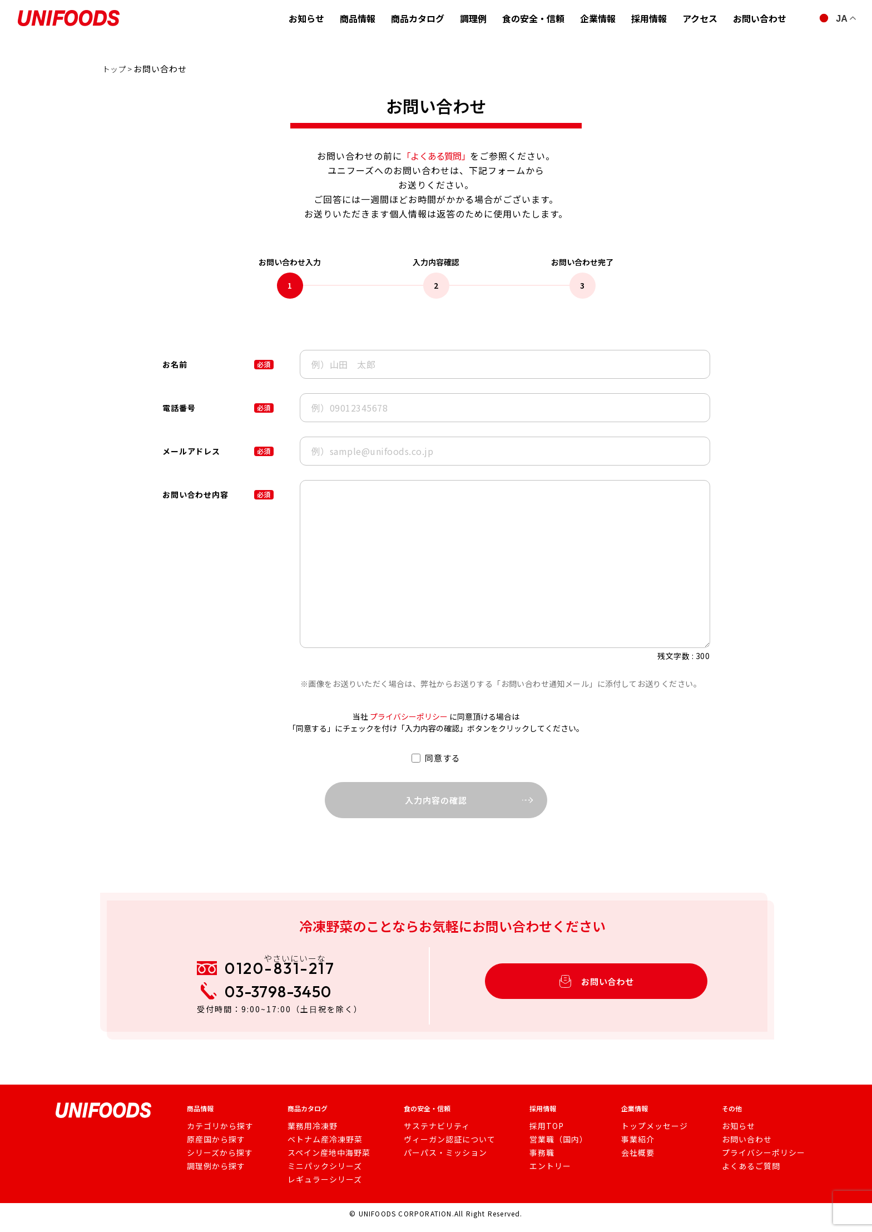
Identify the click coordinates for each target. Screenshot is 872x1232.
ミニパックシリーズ (321, 1175)
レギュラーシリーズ (321, 1189)
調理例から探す (212, 1175)
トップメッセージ (650, 1135)
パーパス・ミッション (440, 1162)
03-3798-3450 (288, 1003)
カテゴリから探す (216, 1135)
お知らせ (306, 18)
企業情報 (598, 18)
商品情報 (357, 18)
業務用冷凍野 (310, 1135)
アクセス (699, 18)
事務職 (538, 1162)
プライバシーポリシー (409, 716)
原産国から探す (212, 1148)
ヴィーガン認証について (443, 1148)
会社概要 (635, 1162)
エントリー (545, 1175)
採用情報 (649, 18)
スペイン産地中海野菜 (324, 1162)
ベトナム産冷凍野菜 (321, 1148)
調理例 (473, 18)
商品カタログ (417, 18)
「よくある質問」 (436, 155)
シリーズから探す (215, 1162)
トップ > (120, 69)
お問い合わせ (759, 18)
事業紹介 (635, 1148)
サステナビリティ (432, 1135)
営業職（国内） (552, 1148)
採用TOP (542, 1135)
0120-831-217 (290, 974)
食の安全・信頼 (533, 18)
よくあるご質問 (748, 1175)
